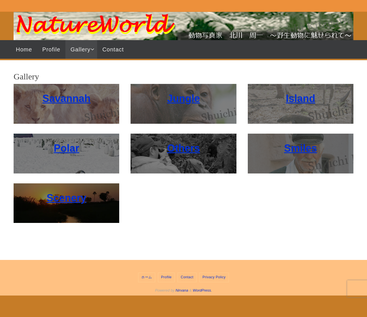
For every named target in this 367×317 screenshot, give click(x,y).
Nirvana (182, 290)
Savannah (66, 98)
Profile (166, 277)
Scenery (66, 198)
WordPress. (202, 290)
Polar (66, 148)
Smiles (300, 148)
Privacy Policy (214, 277)
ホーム (146, 277)
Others (183, 148)
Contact (187, 277)
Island (300, 98)
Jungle (183, 98)
